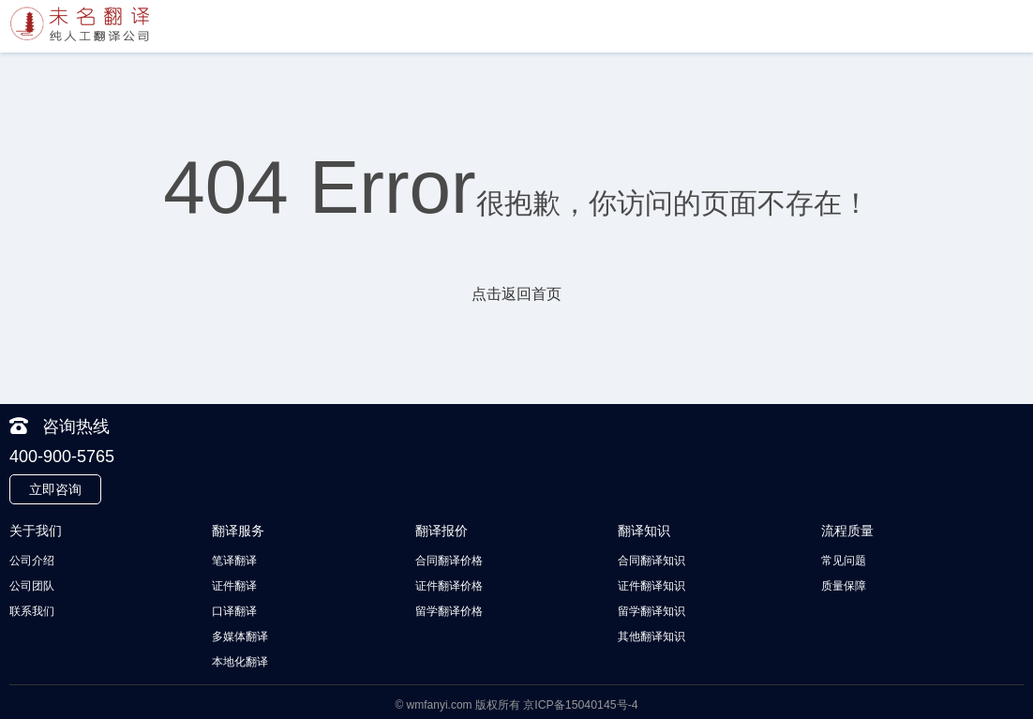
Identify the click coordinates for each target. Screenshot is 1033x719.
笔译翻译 (234, 560)
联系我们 (31, 609)
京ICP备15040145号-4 (580, 700)
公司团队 (31, 585)
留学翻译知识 (651, 609)
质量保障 (843, 585)
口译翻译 (234, 609)
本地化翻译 (240, 658)
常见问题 (843, 560)
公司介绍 (31, 560)
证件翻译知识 (651, 585)
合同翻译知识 (651, 560)
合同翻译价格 (449, 560)
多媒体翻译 (240, 633)
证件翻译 (234, 585)
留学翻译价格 (449, 609)
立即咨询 (55, 489)
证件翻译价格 (449, 585)
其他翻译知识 (651, 633)
